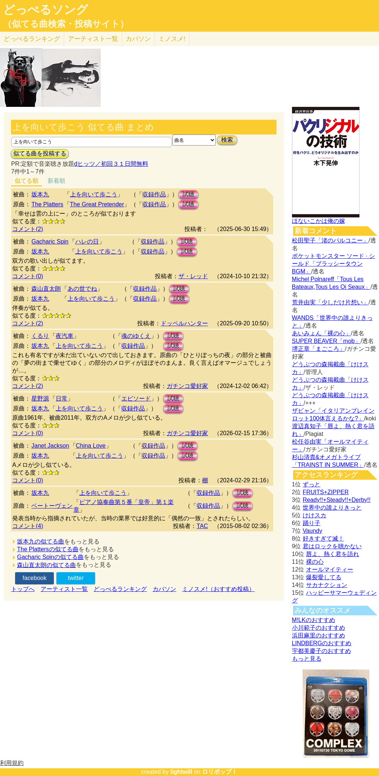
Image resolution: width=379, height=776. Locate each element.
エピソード (136, 398)
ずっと (311, 484)
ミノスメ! (172, 38)
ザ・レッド (193, 276)
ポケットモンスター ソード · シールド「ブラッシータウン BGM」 (333, 264)
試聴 (188, 194)
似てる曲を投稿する (39, 153)
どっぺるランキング (120, 589)
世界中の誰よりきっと (332, 507)
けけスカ (314, 515)
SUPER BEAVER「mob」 (326, 341)
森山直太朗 (46, 289)
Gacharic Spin (50, 241)
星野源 (40, 398)
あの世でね (82, 289)
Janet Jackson (50, 446)
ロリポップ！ (219, 772)
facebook (34, 578)
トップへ (23, 589)
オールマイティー (329, 569)
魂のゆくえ (136, 336)
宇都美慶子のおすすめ (321, 651)
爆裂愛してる (323, 577)
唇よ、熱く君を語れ (332, 554)
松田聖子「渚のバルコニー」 (330, 240)
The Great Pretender (97, 204)
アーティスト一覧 (64, 589)
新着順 (56, 181)
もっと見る (306, 659)
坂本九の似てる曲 (40, 541)
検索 (227, 140)
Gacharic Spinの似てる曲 (50, 557)
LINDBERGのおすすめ (322, 643)
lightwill (181, 772)
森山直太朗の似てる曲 (46, 565)
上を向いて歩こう (93, 194)
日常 (61, 398)
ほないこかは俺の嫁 (318, 221)
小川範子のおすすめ (318, 628)
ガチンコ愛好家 (187, 386)
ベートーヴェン (52, 506)
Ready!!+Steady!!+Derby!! (337, 500)
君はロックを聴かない (332, 546)
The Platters (47, 204)
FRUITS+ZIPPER (326, 492)
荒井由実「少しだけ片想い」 (330, 302)
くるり (40, 336)
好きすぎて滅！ (323, 538)
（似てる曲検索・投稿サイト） (66, 24)
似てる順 (26, 181)
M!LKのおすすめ (313, 620)
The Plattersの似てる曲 (47, 549)
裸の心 (315, 562)
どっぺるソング (45, 9)
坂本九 (40, 194)
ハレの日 (87, 241)
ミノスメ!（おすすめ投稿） (218, 589)
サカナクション (326, 585)
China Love (91, 446)
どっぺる (32, 38)
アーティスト (93, 38)
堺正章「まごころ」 (318, 349)
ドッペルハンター (184, 323)
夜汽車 (64, 336)
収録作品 (154, 194)
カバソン (138, 38)
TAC (202, 526)
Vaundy (312, 531)
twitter (76, 578)
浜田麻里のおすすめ (318, 635)
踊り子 (311, 523)
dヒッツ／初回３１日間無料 (111, 164)
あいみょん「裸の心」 (321, 333)
